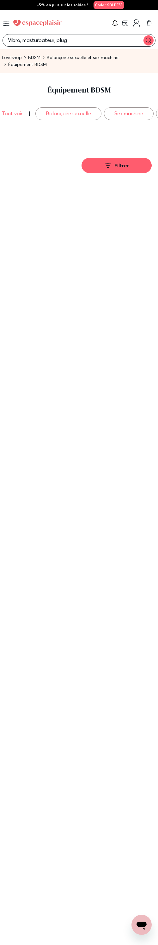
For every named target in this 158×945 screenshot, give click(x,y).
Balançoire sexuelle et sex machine (82, 57)
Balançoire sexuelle (68, 113)
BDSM (34, 57)
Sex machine (128, 113)
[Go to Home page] (37, 23)
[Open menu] (6, 23)
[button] (115, 23)
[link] (108, 5)
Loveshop (12, 57)
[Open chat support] (141, 925)
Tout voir (13, 113)
